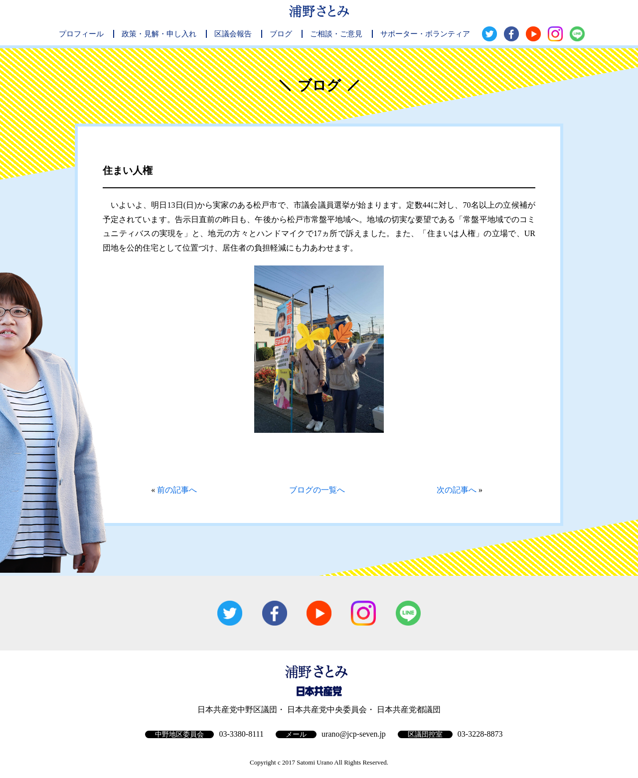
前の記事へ (177, 490)
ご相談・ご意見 (336, 34)
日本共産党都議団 (409, 709)
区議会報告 (233, 34)
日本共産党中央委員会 (327, 709)
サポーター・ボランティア (425, 34)
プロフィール (81, 34)
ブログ (281, 34)
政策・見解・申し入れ (159, 34)
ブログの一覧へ (317, 490)
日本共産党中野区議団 (237, 709)
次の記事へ (457, 490)
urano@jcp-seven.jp (353, 734)
